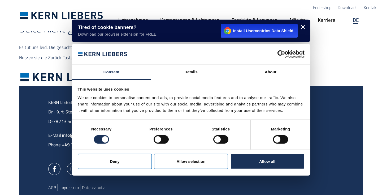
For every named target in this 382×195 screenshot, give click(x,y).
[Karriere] (326, 20)
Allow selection (190, 161)
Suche (372, 20)
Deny (115, 161)
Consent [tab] (111, 72)
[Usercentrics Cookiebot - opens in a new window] (281, 54)
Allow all (267, 161)
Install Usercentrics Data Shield (258, 31)
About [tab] (270, 72)
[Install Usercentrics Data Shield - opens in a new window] (191, 31)
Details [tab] (191, 72)
